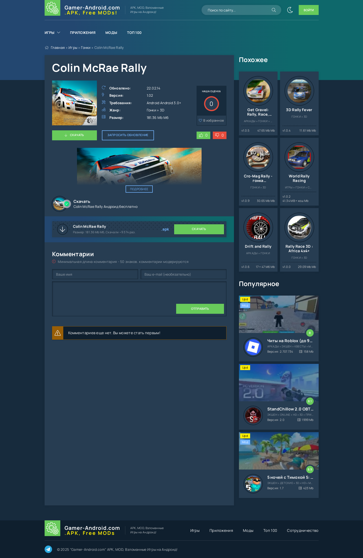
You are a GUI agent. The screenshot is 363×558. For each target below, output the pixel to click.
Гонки (86, 47)
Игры (50, 32)
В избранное (213, 120)
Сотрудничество (302, 530)
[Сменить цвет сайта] (290, 10)
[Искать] (273, 10)
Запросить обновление (127, 135)
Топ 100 (134, 32)
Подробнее (139, 189)
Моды (111, 32)
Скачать (77, 135)
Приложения (82, 32)
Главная (58, 47)
